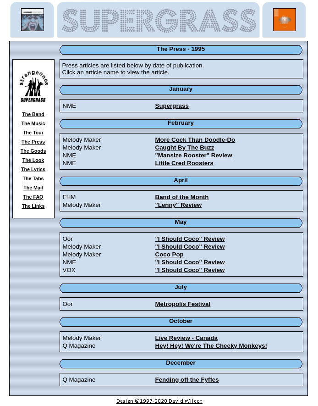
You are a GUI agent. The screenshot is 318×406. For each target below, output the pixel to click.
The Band (33, 114)
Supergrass (172, 105)
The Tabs (33, 178)
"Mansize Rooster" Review (193, 155)
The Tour (33, 132)
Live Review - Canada (186, 337)
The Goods (33, 151)
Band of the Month (182, 197)
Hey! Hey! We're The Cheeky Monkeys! (211, 345)
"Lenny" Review (178, 204)
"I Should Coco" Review (190, 238)
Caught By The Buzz (184, 147)
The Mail (33, 187)
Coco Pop (169, 254)
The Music (33, 123)
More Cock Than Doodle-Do (195, 139)
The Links (33, 206)
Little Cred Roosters (184, 163)
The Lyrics (33, 169)
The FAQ (33, 197)
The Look (33, 160)
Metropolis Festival (183, 303)
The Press (33, 142)
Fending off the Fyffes (187, 379)
